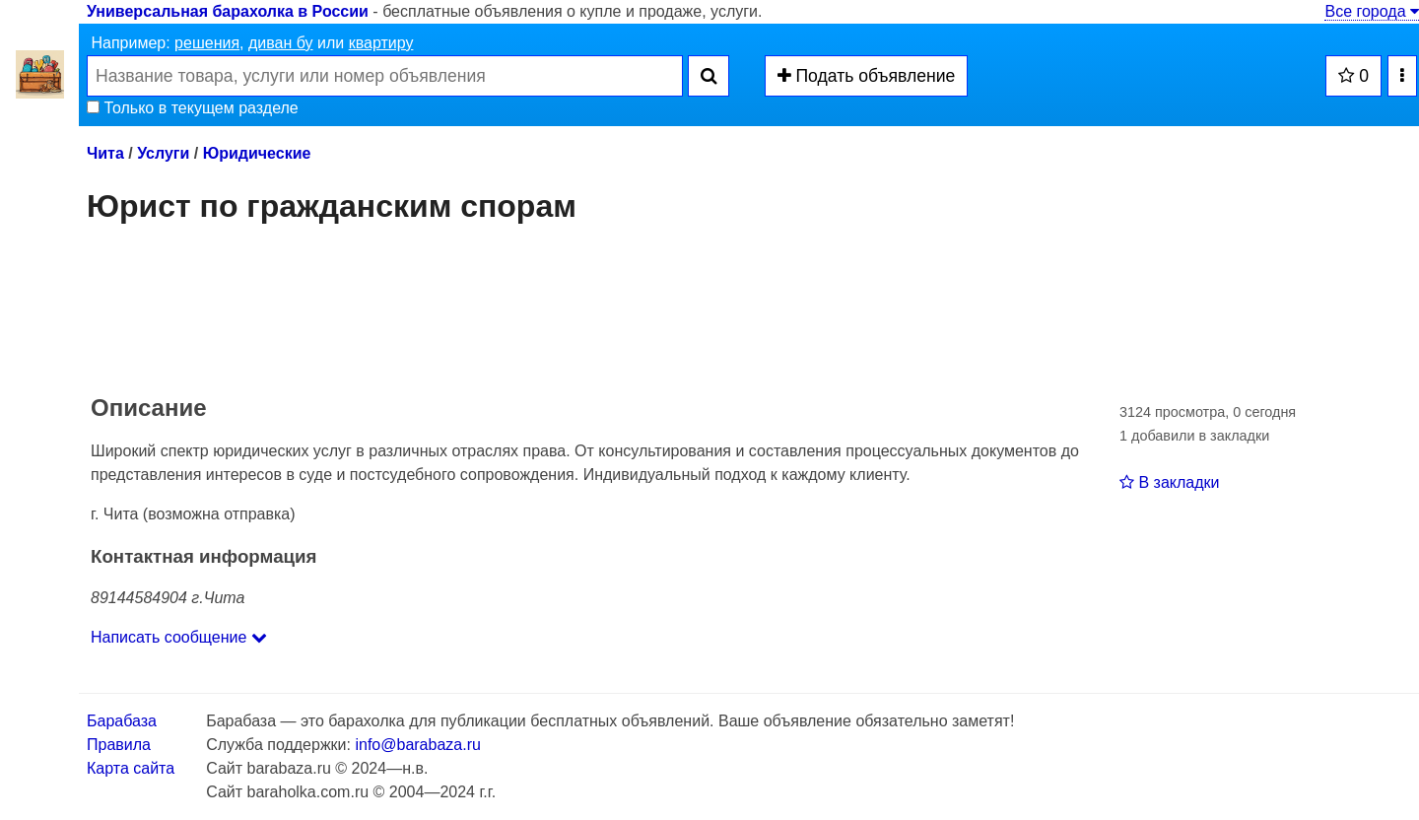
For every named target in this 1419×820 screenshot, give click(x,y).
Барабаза (122, 721)
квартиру (381, 42)
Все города (1371, 11)
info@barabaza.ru (417, 744)
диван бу (280, 42)
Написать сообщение (179, 637)
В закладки (1169, 482)
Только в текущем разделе (193, 108)
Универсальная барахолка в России (228, 11)
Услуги (163, 153)
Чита (105, 153)
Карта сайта (130, 768)
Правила (119, 744)
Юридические (257, 153)
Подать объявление (866, 76)
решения (206, 42)
